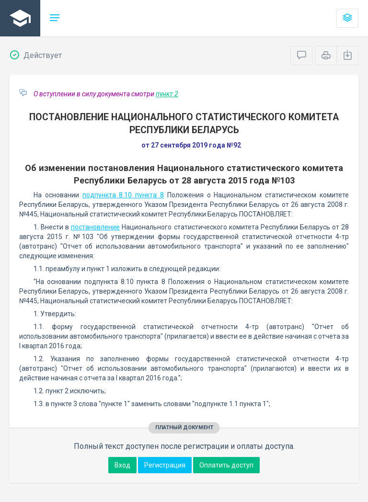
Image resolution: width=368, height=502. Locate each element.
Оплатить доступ (226, 465)
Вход (122, 465)
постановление (95, 227)
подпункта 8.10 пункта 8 (123, 195)
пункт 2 (167, 94)
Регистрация (164, 465)
